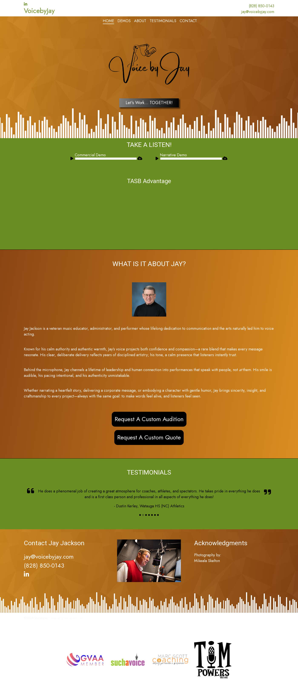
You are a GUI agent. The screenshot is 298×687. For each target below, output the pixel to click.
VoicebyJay (39, 11)
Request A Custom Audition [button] (149, 419)
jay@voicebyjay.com (257, 11)
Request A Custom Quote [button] (149, 437)
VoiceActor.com (74, 618)
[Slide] (140, 515)
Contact (188, 21)
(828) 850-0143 (261, 6)
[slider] (106, 159)
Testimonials (163, 21)
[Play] (72, 159)
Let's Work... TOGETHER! (149, 103)
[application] (103, 158)
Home (108, 21)
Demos (124, 21)
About (140, 21)
